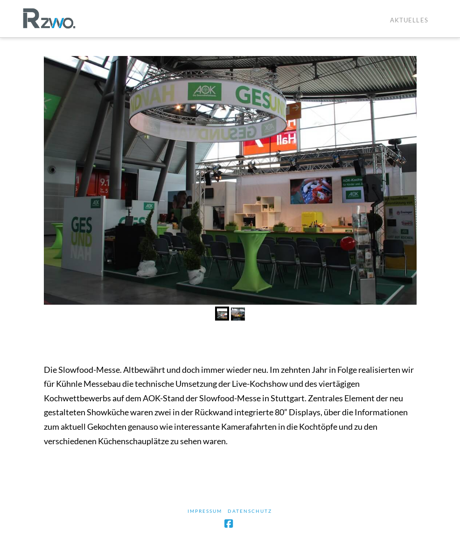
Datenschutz (250, 511)
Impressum (205, 511)
